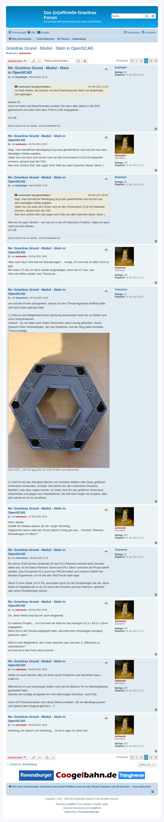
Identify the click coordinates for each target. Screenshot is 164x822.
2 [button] (141, 61)
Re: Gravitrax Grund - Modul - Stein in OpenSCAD (38, 70)
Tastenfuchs (121, 289)
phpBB (71, 804)
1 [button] (136, 61)
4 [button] (151, 61)
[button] (132, 60)
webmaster (25, 53)
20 (125, 72)
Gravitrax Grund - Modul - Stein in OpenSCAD (49, 48)
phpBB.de (96, 808)
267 (126, 163)
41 (125, 294)
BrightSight (120, 67)
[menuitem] (31, 32)
